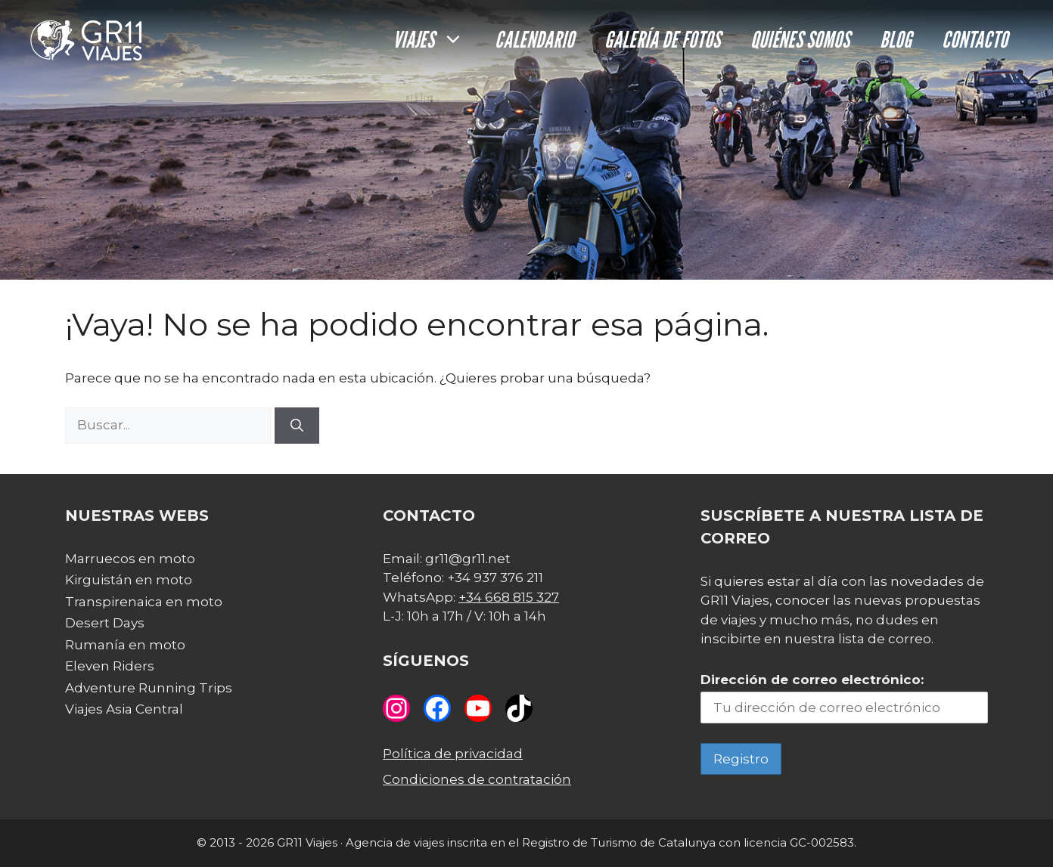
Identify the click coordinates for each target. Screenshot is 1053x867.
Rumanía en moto (125, 644)
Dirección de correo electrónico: (812, 679)
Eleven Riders (109, 665)
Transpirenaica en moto (143, 601)
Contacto (975, 39)
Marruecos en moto (130, 558)
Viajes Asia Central (124, 709)
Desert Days (104, 622)
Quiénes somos (800, 39)
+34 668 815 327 (508, 597)
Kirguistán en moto (128, 579)
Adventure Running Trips (148, 687)
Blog (896, 39)
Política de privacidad (453, 753)
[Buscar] (297, 425)
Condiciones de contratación (477, 779)
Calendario (534, 39)
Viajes (436, 39)
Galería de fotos (662, 39)
